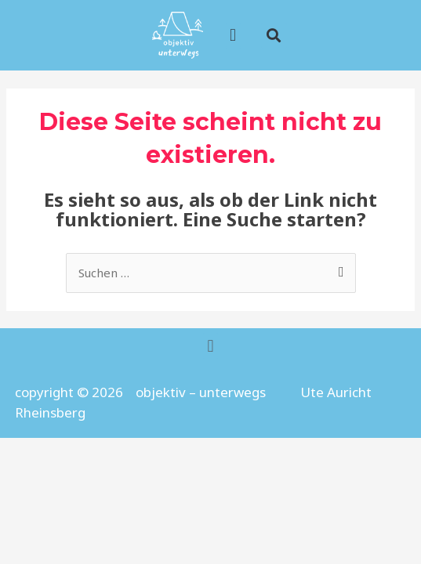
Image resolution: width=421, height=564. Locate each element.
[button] (274, 36)
